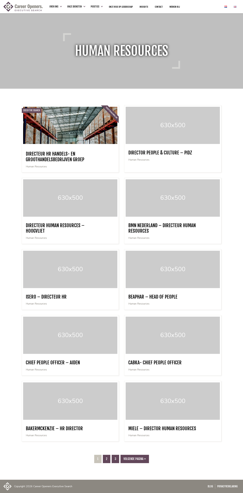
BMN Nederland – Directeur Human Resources (162, 228)
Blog (210, 486)
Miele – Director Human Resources (162, 428)
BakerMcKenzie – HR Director (54, 428)
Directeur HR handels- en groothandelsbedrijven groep (55, 156)
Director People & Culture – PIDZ (160, 153)
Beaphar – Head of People (152, 297)
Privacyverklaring (227, 486)
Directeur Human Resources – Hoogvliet (55, 228)
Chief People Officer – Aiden (53, 362)
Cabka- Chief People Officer (155, 362)
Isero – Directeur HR (46, 297)
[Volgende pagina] (135, 459)
